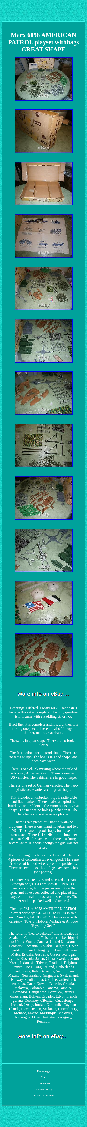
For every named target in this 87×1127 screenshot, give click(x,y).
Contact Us (43, 1083)
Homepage (43, 1071)
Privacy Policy (43, 1089)
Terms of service (43, 1095)
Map (43, 1077)
